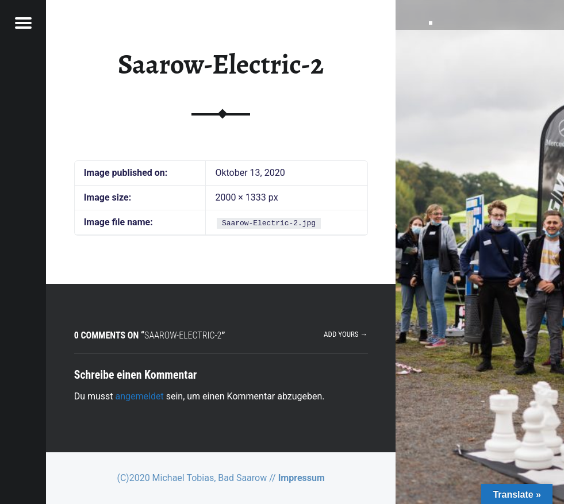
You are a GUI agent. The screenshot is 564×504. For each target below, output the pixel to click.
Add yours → (345, 334)
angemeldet (140, 396)
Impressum (301, 477)
